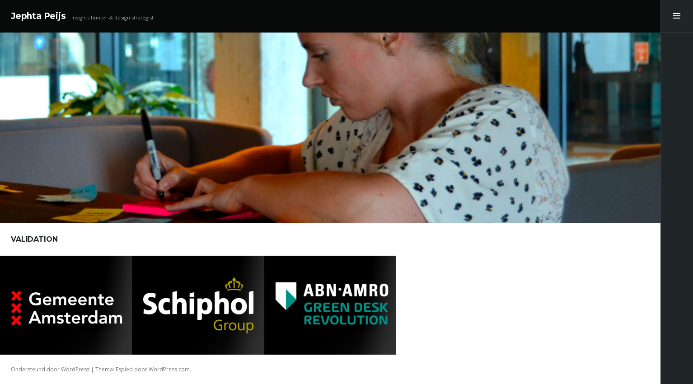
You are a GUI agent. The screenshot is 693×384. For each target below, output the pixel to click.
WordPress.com (169, 369)
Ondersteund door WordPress (50, 369)
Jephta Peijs (38, 16)
